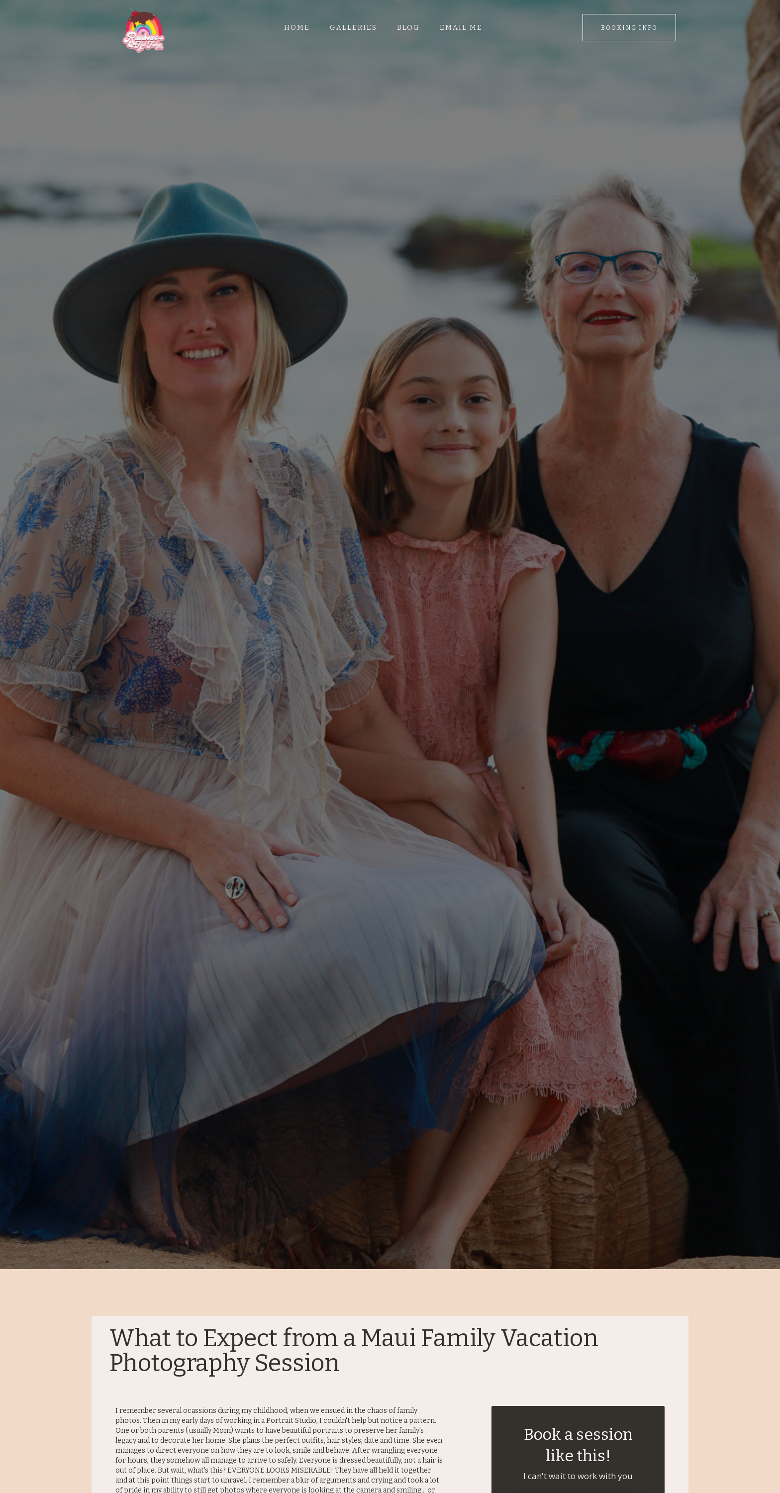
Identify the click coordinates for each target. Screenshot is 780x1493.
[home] (144, 27)
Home (297, 27)
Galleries (353, 27)
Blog (408, 27)
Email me (461, 27)
